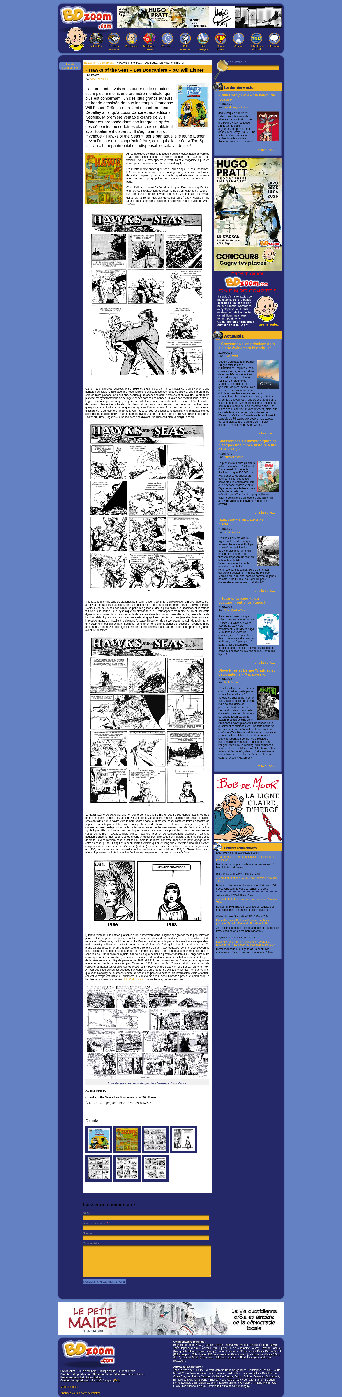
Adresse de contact (94, 1223)
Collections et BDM (256, 42)
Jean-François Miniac (236, 107)
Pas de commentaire (70, 66)
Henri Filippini (231, 532)
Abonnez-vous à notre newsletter (80, 1393)
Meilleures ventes (149, 42)
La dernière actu (238, 87)
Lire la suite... (265, 150)
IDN (116, 1380)
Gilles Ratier (230, 356)
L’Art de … (167, 40)
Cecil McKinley (99, 78)
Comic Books (220, 42)
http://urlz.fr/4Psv (134, 979)
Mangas (238, 40)
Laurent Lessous (233, 457)
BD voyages (203, 42)
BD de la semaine (113, 42)
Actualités (96, 40)
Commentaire (91, 1243)
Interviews (274, 40)
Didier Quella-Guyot (235, 610)
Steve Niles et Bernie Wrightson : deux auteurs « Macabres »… (246, 672)
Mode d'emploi (69, 1386)
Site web (88, 1233)
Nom (86, 1213)
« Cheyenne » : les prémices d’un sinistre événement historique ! (246, 346)
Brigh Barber (230, 682)
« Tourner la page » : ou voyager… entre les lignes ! (241, 600)
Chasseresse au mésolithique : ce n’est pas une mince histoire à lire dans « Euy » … (247, 445)
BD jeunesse (185, 42)
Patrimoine (131, 40)
